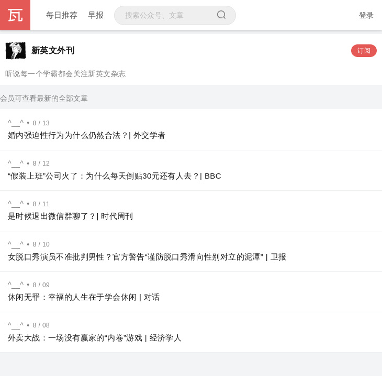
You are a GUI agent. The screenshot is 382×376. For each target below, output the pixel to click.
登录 (366, 15)
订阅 (363, 50)
